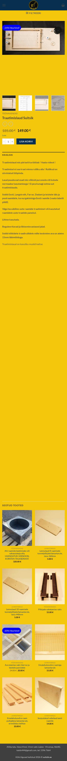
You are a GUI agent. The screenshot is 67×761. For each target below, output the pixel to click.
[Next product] (5, 124)
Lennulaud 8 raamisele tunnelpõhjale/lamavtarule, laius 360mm (50, 553)
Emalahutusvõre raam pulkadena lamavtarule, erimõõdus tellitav (17, 721)
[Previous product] (10, 124)
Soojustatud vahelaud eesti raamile (50, 719)
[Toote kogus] (8, 141)
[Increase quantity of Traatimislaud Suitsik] (12, 141)
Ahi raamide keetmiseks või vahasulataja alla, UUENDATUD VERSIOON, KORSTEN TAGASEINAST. (17, 555)
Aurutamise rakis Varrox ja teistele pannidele (17, 666)
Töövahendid (10, 113)
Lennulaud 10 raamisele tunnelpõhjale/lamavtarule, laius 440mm (17, 612)
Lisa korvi (26, 141)
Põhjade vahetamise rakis (50, 609)
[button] (4, 5)
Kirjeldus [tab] (7, 155)
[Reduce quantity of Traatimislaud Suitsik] (4, 141)
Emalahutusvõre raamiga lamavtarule (50, 666)
